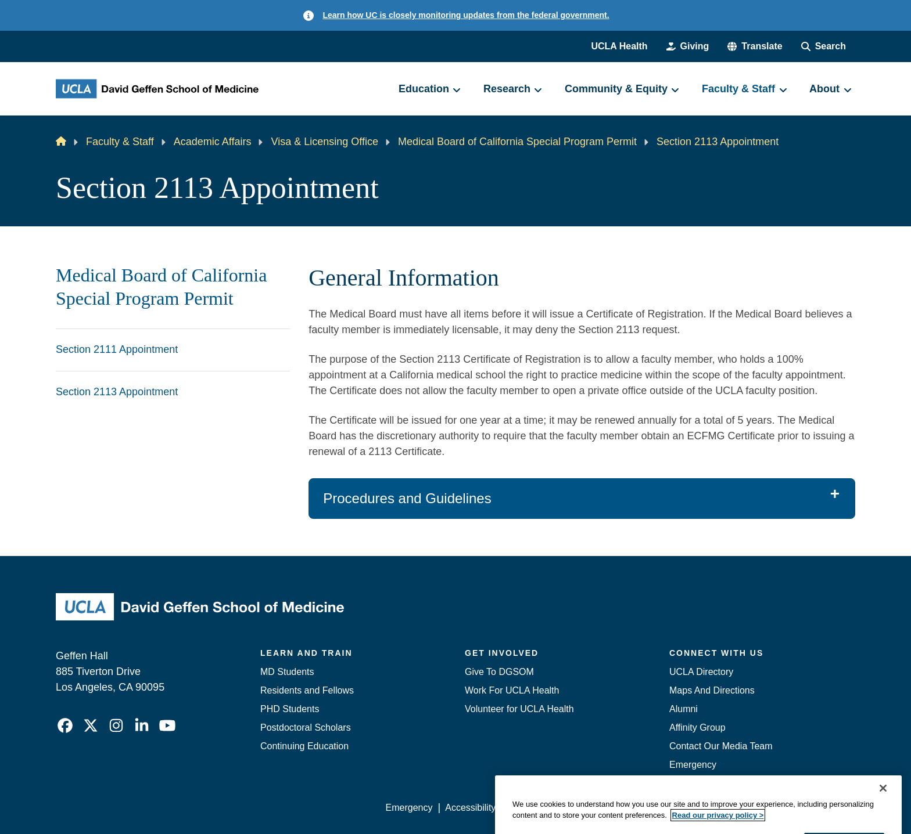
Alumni (683, 709)
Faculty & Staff (120, 141)
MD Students (287, 672)
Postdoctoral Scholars (305, 727)
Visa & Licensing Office (324, 141)
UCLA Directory (701, 672)
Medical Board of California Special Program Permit (517, 141)
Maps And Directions (712, 690)
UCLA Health (619, 46)
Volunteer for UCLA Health (519, 709)
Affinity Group (697, 727)
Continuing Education (304, 746)
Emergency (692, 765)
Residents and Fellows (307, 690)
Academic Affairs (213, 141)
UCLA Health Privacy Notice (664, 808)
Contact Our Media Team (721, 746)
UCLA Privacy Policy (550, 808)
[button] (754, 46)
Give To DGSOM (499, 672)
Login (745, 808)
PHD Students (289, 709)
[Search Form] (823, 46)
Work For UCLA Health (512, 690)
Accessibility (470, 808)
